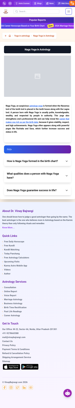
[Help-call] (4, 3)
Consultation (9, 287)
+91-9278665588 (10, 333)
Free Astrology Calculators (15, 257)
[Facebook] (4, 387)
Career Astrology (11, 315)
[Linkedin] (24, 387)
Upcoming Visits (11, 261)
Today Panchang (11, 253)
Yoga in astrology (22, 36)
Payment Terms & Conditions (16, 349)
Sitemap (6, 361)
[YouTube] (31, 387)
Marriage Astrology (12, 299)
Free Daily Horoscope (13, 241)
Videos (6, 269)
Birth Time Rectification (14, 307)
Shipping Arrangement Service (16, 357)
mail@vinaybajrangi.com (13, 337)
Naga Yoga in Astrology (43, 36)
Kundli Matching (10, 249)
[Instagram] (11, 387)
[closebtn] (72, 3)
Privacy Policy (9, 345)
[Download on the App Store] (11, 367)
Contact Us (7, 341)
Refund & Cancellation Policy (16, 353)
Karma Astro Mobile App (14, 265)
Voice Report (9, 295)
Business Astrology (12, 303)
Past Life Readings (12, 311)
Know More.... (8, 227)
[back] (6, 36)
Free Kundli (8, 245)
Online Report (9, 291)
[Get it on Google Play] (30, 367)
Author (6, 273)
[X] (17, 387)
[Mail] (10, 3)
